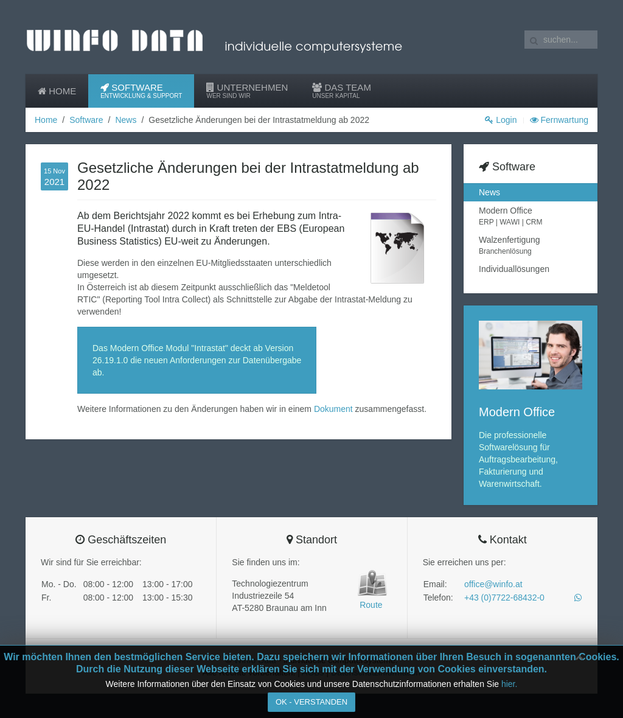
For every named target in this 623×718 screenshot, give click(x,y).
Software (141, 91)
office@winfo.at (493, 584)
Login (501, 120)
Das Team (341, 91)
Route (371, 605)
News (125, 120)
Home (57, 91)
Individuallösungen (514, 269)
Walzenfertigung (530, 246)
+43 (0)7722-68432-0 (504, 597)
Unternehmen (247, 91)
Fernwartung (559, 120)
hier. (509, 684)
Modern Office (530, 217)
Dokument (334, 409)
